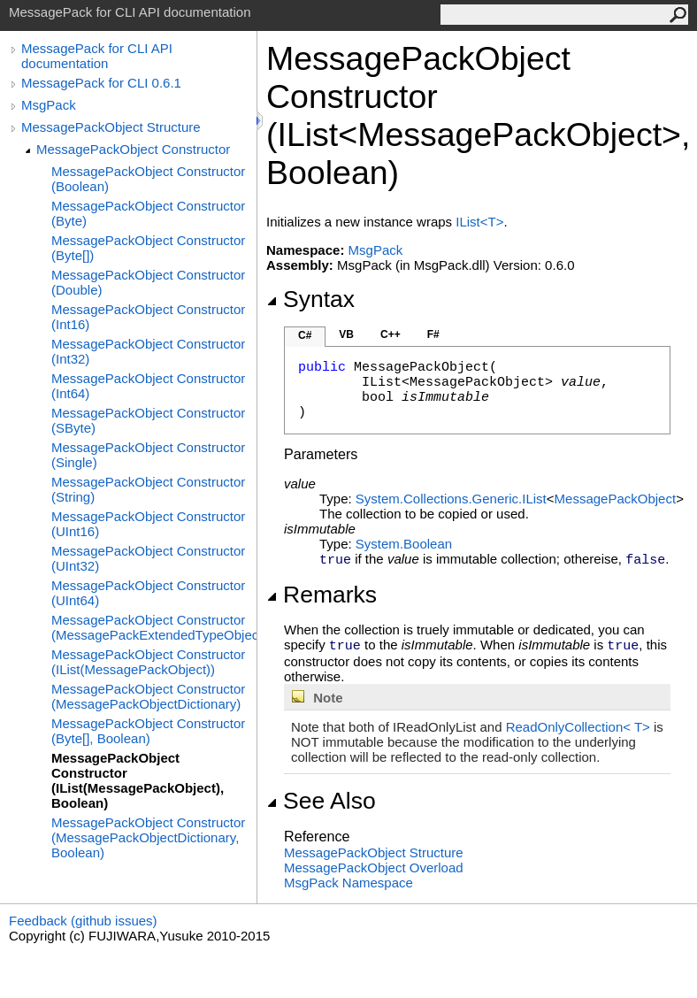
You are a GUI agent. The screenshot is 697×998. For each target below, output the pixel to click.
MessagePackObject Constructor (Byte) (148, 213)
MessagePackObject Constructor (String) (148, 489)
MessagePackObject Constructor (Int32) (148, 351)
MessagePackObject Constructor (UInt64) (148, 593)
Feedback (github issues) (83, 920)
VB (346, 334)
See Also (321, 800)
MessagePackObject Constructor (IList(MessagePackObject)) (148, 662)
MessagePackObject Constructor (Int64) (148, 386)
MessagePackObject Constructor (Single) (148, 455)
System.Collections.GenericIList (451, 498)
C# (304, 335)
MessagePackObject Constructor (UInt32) (148, 558)
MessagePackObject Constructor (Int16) (148, 317)
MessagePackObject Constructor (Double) (148, 282)
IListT (479, 221)
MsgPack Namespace (348, 882)
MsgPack (48, 104)
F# (433, 334)
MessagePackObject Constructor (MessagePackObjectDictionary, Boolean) (148, 837)
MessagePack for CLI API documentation (96, 56)
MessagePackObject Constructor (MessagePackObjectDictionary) (148, 696)
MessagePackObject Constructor (133, 149)
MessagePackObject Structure (111, 126)
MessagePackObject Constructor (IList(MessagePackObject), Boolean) (137, 780)
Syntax (310, 299)
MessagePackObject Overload (373, 867)
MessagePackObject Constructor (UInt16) (148, 524)
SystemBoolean (404, 543)
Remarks (321, 594)
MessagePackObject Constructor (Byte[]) (148, 248)
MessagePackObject (616, 498)
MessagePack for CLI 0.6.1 (101, 82)
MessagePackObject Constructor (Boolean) (148, 179)
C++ (390, 334)
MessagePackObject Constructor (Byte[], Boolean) (148, 731)
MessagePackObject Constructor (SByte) (148, 420)
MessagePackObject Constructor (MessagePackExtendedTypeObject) (154, 627)
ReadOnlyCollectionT (580, 726)
